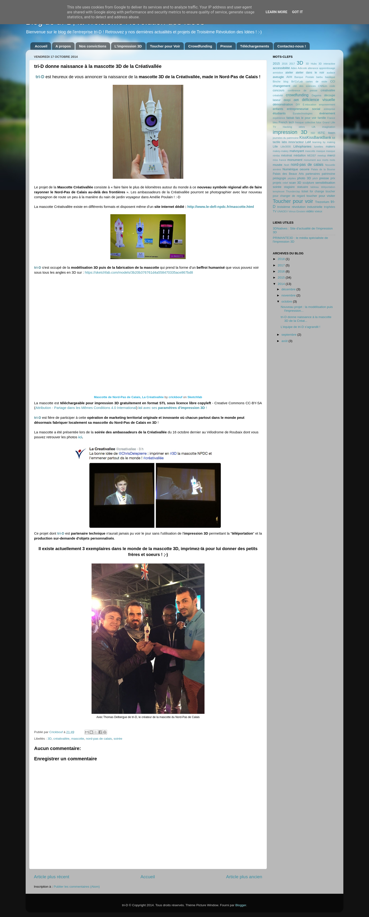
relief (285, 182)
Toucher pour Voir (165, 46)
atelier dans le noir (310, 72)
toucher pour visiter (321, 196)
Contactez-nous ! (291, 46)
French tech (286, 122)
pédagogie (279, 178)
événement (327, 113)
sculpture (308, 182)
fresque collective (305, 122)
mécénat (286, 155)
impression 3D (290, 132)
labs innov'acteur (293, 142)
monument (294, 160)
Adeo (294, 68)
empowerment (327, 104)
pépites (292, 178)
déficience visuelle (318, 99)
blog (286, 81)
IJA (313, 126)
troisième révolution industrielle (299, 207)
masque (320, 151)
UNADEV (282, 211)
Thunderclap (293, 191)
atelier (289, 72)
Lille (275, 146)
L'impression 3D (128, 46)
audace (331, 72)
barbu (319, 77)
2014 (282, 284)
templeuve (279, 191)
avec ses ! (172, 408)
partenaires (313, 173)
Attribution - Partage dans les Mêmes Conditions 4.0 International (85, 408)
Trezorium (322, 202)
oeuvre (304, 169)
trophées (329, 207)
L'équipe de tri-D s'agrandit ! (300, 327)
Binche (277, 81)
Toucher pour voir (293, 201)
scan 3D (295, 182)
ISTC (321, 133)
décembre (289, 289)
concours (278, 90)
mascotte (77, 738)
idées (302, 126)
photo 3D (304, 178)
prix (332, 178)
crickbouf (175, 397)
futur (318, 122)
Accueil (41, 46)
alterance (313, 68)
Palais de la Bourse (323, 169)
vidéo (310, 211)
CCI (332, 81)
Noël (286, 164)
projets (277, 182)
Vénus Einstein (297, 211)
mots (332, 160)
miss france (279, 160)
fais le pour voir (306, 118)
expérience (279, 118)
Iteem (331, 133)
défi (296, 100)
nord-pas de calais (99, 738)
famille (322, 118)
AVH (289, 77)
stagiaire (289, 187)
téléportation (328, 187)
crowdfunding (297, 95)
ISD (313, 133)
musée (277, 165)
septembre (289, 334)
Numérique (290, 169)
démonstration (283, 104)
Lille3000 (286, 146)
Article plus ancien (244, 876)
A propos (63, 46)
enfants (278, 109)
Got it (297, 12)
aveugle (278, 77)
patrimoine (328, 173)
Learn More (276, 12)
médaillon (299, 155)
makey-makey (281, 151)
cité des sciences (304, 86)
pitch (315, 178)
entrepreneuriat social (303, 109)
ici (80, 437)
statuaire (302, 187)
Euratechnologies (302, 113)
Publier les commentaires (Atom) (77, 886)
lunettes (318, 146)
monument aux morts (316, 160)
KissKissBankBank (315, 137)
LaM (308, 142)
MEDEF (311, 155)
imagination (328, 126)
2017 (292, 63)
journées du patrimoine (286, 137)
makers (330, 146)
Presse (226, 46)
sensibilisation (325, 182)
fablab (290, 118)
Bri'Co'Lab (297, 81)
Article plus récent (51, 876)
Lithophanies (302, 146)
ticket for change (312, 191)
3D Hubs (311, 63)
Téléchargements (254, 46)
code (332, 86)
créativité (278, 95)
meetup (321, 155)
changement (281, 86)
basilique (330, 77)
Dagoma (316, 95)
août (285, 341)
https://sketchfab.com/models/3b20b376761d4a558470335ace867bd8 (139, 272)
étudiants (279, 113)
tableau (314, 187)
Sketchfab (195, 397)
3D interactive (326, 63)
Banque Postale (304, 77)
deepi (287, 100)
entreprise (329, 109)
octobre (287, 301)
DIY (298, 104)
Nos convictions (92, 46)
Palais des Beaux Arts (288, 173)
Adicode (302, 68)
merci (331, 155)
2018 (282, 259)
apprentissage (327, 68)
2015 (276, 63)
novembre (289, 295)
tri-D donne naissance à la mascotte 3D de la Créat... (306, 319)
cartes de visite (316, 81)
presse (324, 178)
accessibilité (281, 68)
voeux (318, 211)
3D (50, 738)
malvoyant (296, 151)
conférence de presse (302, 90)
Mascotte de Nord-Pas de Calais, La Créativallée (129, 397)
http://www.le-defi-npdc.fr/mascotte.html (220, 207)
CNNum (322, 86)
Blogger (240, 905)
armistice (278, 72)
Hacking (287, 126)
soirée (118, 738)
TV (275, 211)
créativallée (61, 738)
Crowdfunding (200, 46)
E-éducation (309, 104)
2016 (284, 63)
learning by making (323, 142)
